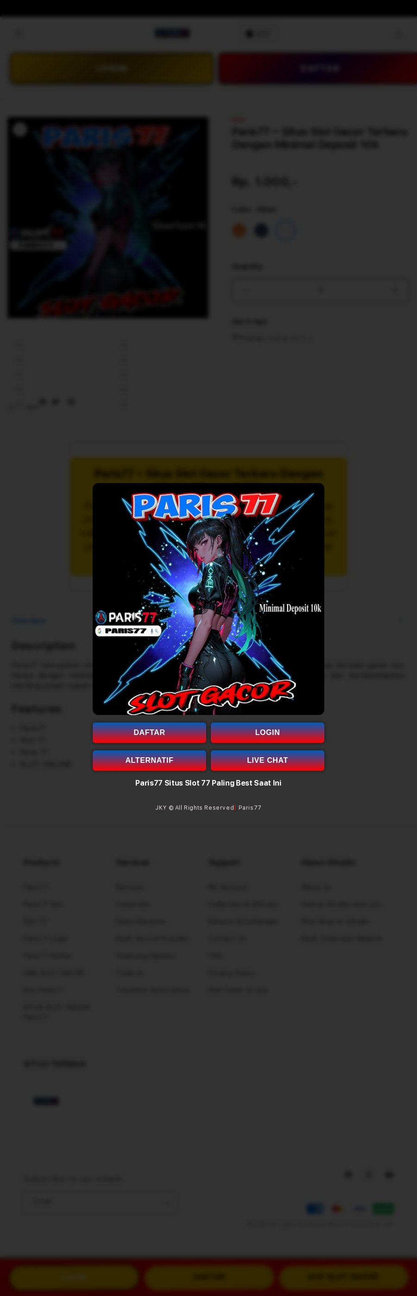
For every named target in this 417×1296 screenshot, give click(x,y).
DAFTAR (149, 732)
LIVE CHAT (267, 760)
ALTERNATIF (149, 760)
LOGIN (267, 732)
